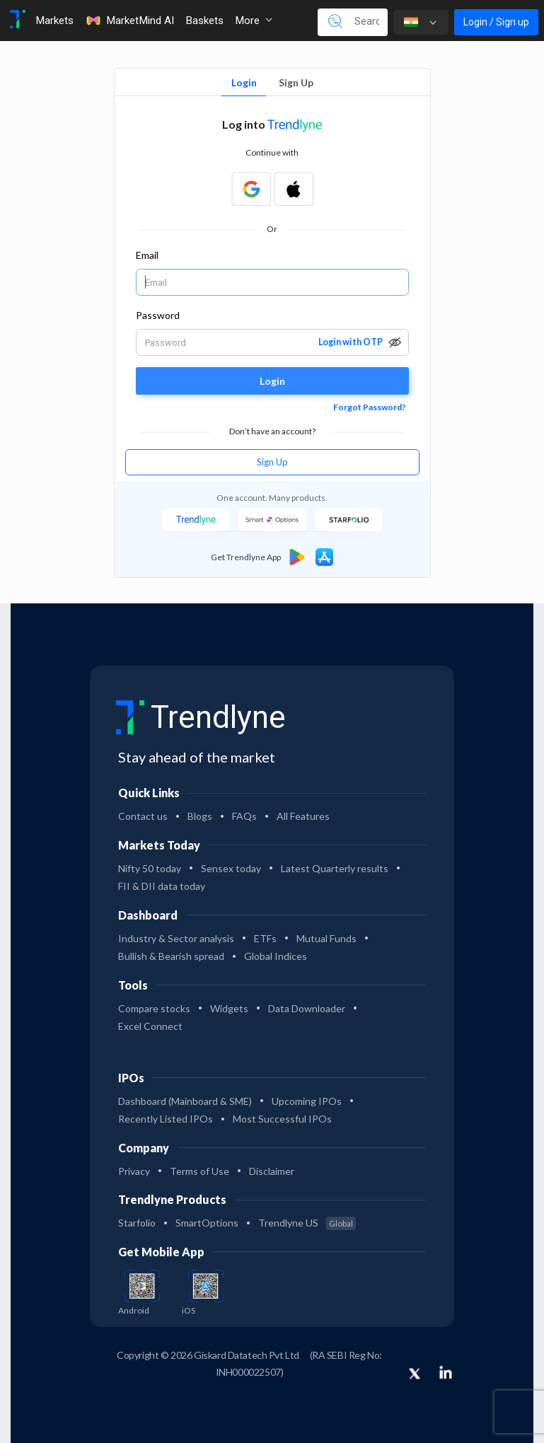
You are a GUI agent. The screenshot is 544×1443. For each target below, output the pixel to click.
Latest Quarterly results (334, 868)
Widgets (229, 1008)
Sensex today (231, 868)
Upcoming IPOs (307, 1101)
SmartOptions (206, 1223)
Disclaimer (271, 1171)
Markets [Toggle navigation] (54, 20)
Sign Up (296, 82)
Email (147, 255)
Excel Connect (150, 1026)
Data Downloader (306, 1008)
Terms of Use (199, 1171)
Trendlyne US (307, 1223)
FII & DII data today (161, 886)
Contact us (143, 816)
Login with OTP (350, 342)
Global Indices (275, 956)
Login (244, 82)
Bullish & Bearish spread (171, 956)
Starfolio (137, 1223)
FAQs (244, 816)
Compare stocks (154, 1008)
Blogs (199, 816)
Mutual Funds (326, 938)
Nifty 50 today (149, 868)
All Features (303, 816)
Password (158, 315)
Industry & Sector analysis (176, 938)
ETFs (265, 938)
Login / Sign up (496, 22)
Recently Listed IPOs (165, 1119)
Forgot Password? (369, 407)
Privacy (134, 1171)
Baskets (204, 20)
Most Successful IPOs (282, 1119)
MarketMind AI (129, 20)
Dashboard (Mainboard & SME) (185, 1101)
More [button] (253, 20)
